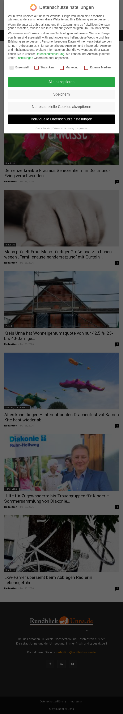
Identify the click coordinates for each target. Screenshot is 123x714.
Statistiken (44, 67)
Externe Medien (97, 67)
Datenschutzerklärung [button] (63, 128)
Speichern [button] (61, 94)
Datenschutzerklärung (50, 54)
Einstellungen (24, 58)
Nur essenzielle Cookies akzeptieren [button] (61, 107)
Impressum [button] (82, 128)
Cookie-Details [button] (42, 128)
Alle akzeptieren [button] (61, 82)
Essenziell (19, 67)
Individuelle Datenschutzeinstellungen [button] (61, 119)
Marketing (69, 67)
